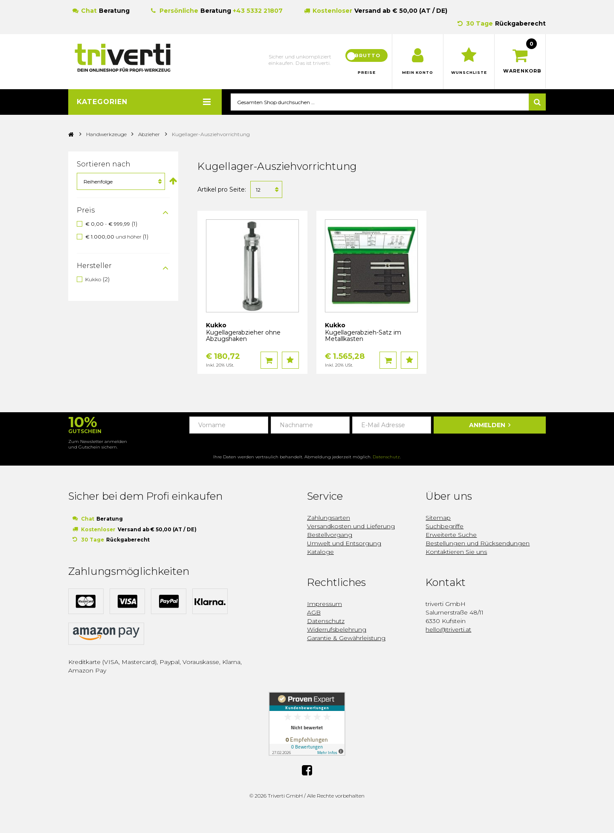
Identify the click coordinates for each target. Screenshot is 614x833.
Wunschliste (469, 73)
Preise (366, 73)
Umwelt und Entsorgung (344, 544)
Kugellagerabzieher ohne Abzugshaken (243, 336)
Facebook (307, 770)
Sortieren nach (103, 164)
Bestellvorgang (329, 535)
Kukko (93, 279)
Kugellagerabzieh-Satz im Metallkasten (363, 336)
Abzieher (149, 134)
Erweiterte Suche (451, 535)
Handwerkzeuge (107, 134)
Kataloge (320, 552)
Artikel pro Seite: (221, 190)
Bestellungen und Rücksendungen (478, 544)
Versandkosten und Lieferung (351, 526)
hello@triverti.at (448, 630)
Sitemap (438, 518)
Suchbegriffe (444, 526)
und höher (114, 237)
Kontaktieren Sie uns (456, 552)
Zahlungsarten (328, 518)
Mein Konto (417, 73)
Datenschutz (386, 457)
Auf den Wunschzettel (290, 360)
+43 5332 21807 (258, 11)
